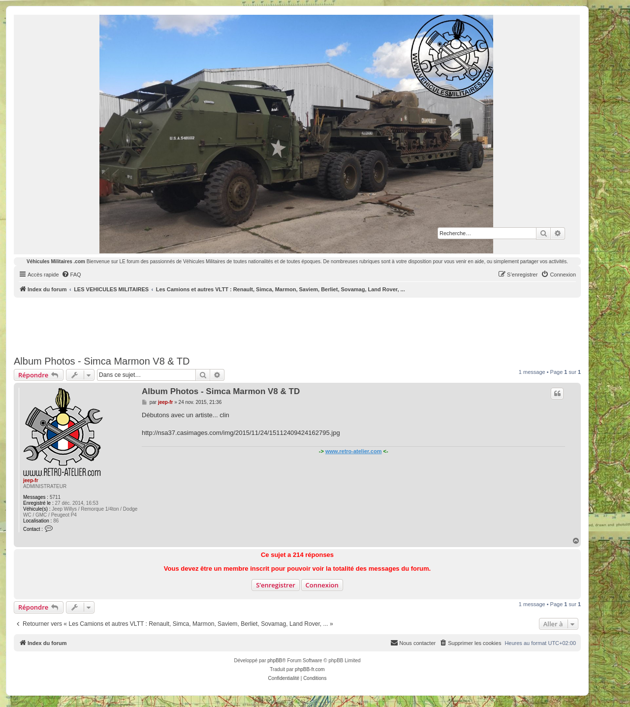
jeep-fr (30, 480)
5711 (55, 497)
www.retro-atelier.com (353, 451)
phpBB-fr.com (310, 669)
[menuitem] (71, 274)
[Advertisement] (297, 325)
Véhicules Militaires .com (56, 261)
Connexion (322, 585)
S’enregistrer (275, 585)
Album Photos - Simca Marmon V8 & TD (102, 361)
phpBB (274, 660)
